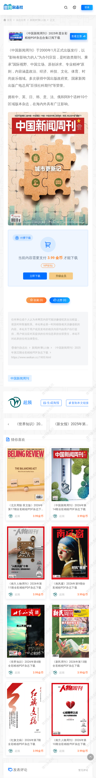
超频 (27, 402)
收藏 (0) (36, 300)
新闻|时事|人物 (38, 20)
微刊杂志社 (21, 347)
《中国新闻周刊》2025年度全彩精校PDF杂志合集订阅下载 (46, 35)
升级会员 (61, 276)
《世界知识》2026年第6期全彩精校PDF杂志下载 (24, 663)
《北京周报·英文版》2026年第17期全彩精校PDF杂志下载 (25, 508)
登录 (87, 7)
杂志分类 (21, 20)
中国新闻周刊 (22, 50)
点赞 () (59, 300)
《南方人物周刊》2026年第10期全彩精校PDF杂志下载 (70, 742)
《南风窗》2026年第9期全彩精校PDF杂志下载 (69, 585)
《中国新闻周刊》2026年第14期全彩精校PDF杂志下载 (70, 507)
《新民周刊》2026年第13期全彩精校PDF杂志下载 (70, 663)
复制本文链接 (78, 403)
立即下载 (35, 276)
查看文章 (78, 36)
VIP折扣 (48, 265)
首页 (9, 20)
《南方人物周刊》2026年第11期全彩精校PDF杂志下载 (25, 585)
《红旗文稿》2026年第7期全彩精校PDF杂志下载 (24, 742)
